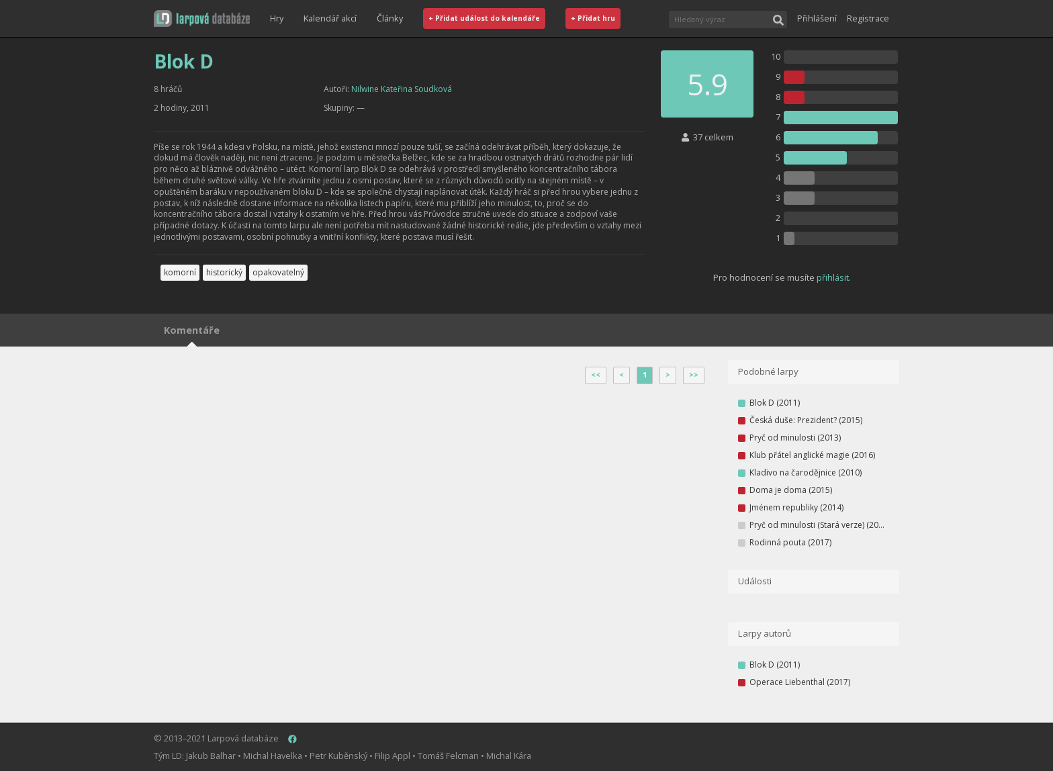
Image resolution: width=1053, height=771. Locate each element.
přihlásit (833, 277)
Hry (276, 18)
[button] (202, 18)
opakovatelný (278, 272)
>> (693, 374)
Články (390, 18)
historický (224, 272)
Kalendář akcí (330, 18)
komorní (180, 272)
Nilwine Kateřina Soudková (401, 89)
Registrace (868, 18)
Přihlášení (817, 18)
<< (595, 374)
